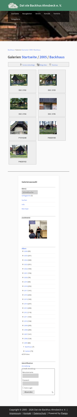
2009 (25, 325)
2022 (25, 269)
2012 (25, 312)
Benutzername (28, 372)
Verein (38, 13)
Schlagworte (26, 196)
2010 (25, 321)
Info (23, 204)
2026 (25, 251)
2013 (25, 308)
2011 (25, 317)
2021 (25, 273)
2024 (25, 260)
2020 (25, 277)
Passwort (26, 380)
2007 (25, 334)
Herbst (27, 351)
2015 (25, 299)
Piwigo (64, 413)
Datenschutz (39, 413)
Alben (24, 248)
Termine (56, 13)
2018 (25, 286)
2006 (25, 338)
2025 (25, 256)
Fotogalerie (15, 19)
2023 (25, 264)
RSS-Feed (25, 209)
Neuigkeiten (27, 13)
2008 (25, 330)
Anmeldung (26, 366)
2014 (25, 304)
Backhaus (11, 50)
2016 (25, 295)
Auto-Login (27, 388)
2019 (25, 282)
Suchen (24, 200)
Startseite (15, 13)
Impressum (15, 413)
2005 (31, 50)
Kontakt (47, 13)
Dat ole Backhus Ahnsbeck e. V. (41, 5)
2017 (25, 290)
